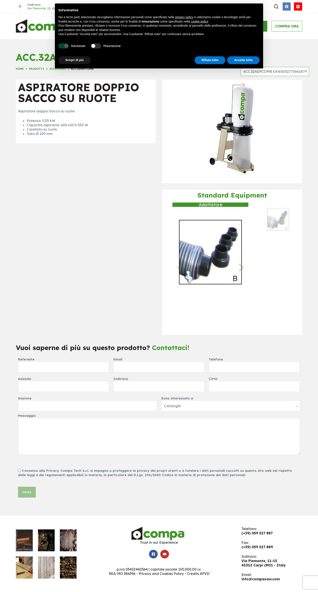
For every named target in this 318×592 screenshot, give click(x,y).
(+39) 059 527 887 (257, 533)
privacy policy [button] (184, 17)
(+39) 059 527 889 (257, 547)
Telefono (254, 363)
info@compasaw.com (260, 579)
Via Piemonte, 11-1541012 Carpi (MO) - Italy (263, 563)
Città (254, 383)
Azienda (63, 383)
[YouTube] (298, 6)
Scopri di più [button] (74, 60)
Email (158, 363)
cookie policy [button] (199, 21)
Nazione (87, 402)
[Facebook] (287, 6)
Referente (63, 363)
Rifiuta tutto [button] (210, 60)
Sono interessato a (230, 402)
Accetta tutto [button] (243, 60)
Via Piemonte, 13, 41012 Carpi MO (50, 8)
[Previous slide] (180, 267)
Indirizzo (158, 383)
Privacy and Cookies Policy (161, 573)
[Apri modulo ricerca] (276, 6)
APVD (204, 573)
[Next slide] (240, 267)
